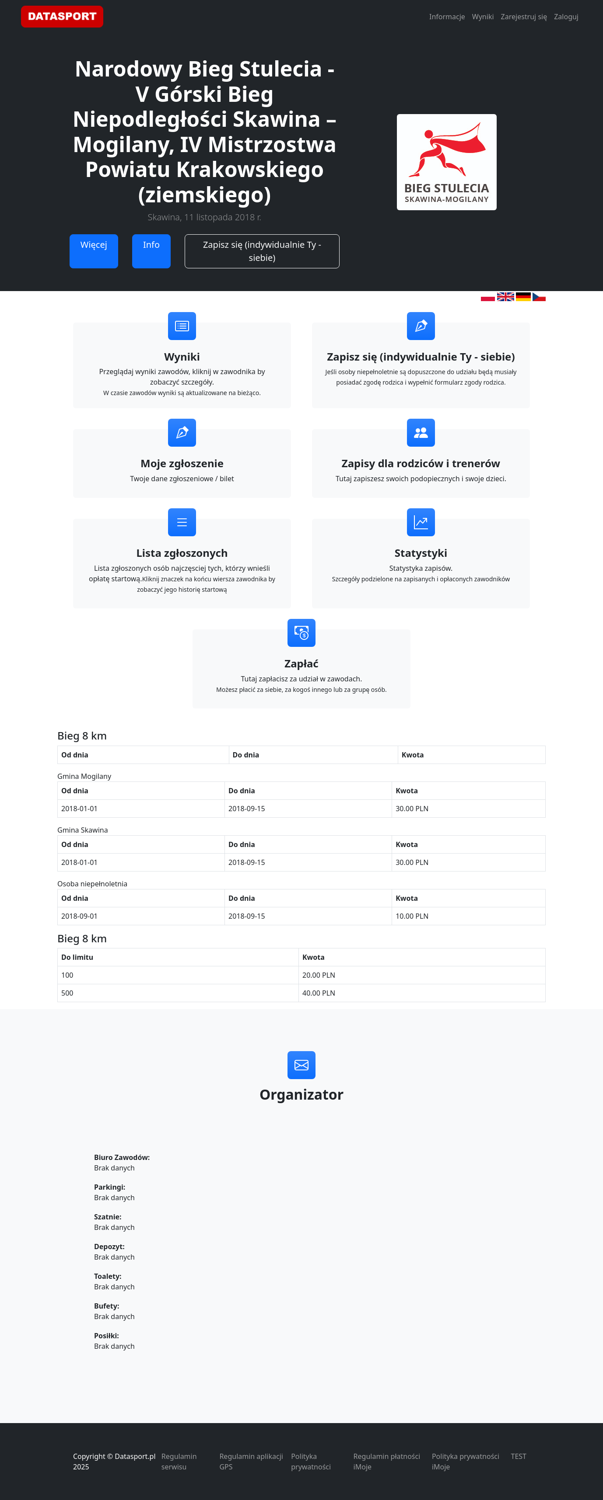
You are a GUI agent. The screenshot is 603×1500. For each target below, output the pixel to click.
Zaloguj (566, 16)
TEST (518, 1456)
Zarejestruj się (524, 16)
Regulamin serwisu (179, 1461)
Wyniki (483, 16)
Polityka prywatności (311, 1461)
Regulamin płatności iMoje (387, 1461)
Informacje (447, 16)
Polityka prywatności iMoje (465, 1461)
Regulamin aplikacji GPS (251, 1461)
